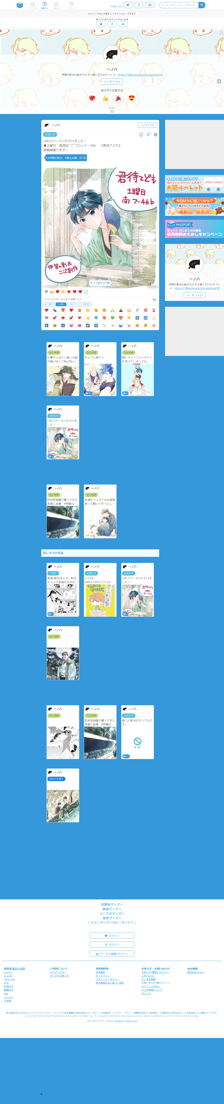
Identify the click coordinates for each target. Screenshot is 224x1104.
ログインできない (150, 986)
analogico (119, 1020)
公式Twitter (148, 975)
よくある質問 (148, 979)
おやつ (73, 304)
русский (8, 997)
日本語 (7, 1000)
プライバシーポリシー (107, 979)
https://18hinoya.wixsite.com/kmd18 (140, 74)
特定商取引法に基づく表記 (110, 982)
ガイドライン (103, 975)
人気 (61, 304)
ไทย (6, 993)
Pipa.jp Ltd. (132, 1020)
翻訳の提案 (18, 968)
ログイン (112, 935)
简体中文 (8, 986)
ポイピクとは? (57, 972)
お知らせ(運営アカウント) (155, 972)
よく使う (48, 304)
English (8, 972)
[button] (41, 1094)
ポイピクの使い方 (59, 975)
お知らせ (50, 134)
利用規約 (100, 972)
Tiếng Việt (9, 979)
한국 (6, 982)
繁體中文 (8, 990)
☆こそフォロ (112, 82)
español (8, 975)
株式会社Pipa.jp (196, 972)
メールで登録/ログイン (112, 953)
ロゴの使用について (152, 990)
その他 (86, 304)
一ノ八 (112, 69)
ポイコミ (146, 993)
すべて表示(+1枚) (100, 283)
